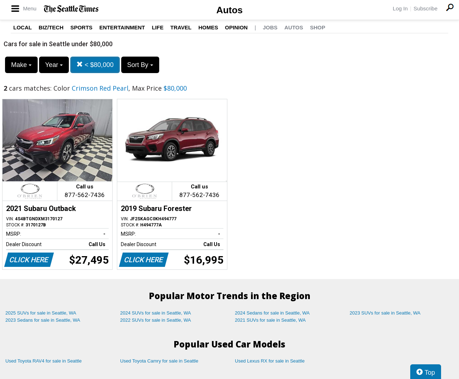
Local (22, 27)
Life (158, 27)
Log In (400, 8)
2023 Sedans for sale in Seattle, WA (42, 320)
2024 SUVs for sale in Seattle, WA (155, 313)
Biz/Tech (51, 27)
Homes (208, 27)
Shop (317, 27)
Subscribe (425, 8)
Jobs (270, 27)
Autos (229, 10)
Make (21, 64)
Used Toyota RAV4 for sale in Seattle (43, 361)
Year (54, 64)
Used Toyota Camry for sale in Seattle (159, 361)
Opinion (236, 27)
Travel (180, 27)
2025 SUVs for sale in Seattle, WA (40, 313)
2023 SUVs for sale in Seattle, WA (385, 313)
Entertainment (122, 27)
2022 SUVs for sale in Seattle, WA (155, 320)
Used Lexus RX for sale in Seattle (269, 361)
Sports (81, 27)
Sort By (140, 64)
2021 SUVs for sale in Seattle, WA (270, 320)
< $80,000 (95, 64)
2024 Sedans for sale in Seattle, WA (272, 313)
